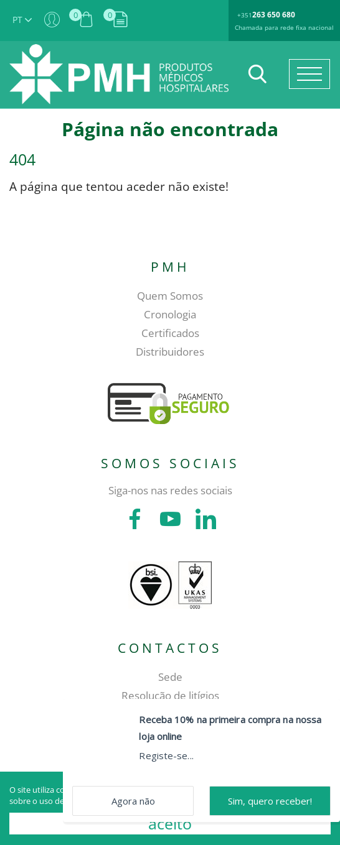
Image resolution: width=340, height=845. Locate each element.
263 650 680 (273, 14)
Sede (170, 677)
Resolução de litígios (170, 695)
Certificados (170, 333)
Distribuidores (170, 351)
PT (22, 19)
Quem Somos (170, 296)
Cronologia (170, 314)
